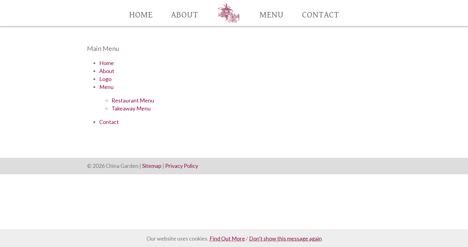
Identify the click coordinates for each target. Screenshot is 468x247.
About (184, 15)
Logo (105, 78)
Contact (320, 15)
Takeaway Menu (131, 108)
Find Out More (227, 238)
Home (141, 15)
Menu (271, 15)
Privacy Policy (181, 165)
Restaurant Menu (132, 100)
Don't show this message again (285, 238)
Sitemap (151, 165)
